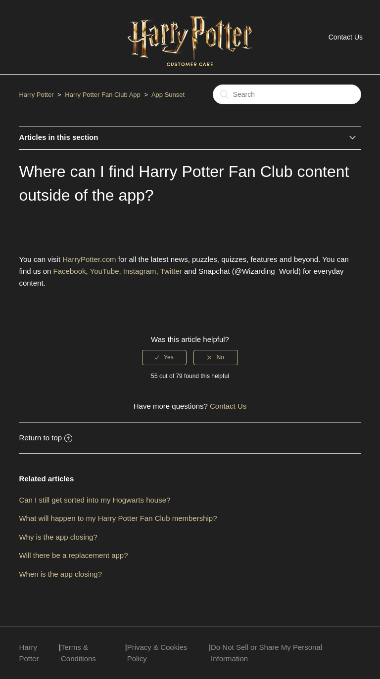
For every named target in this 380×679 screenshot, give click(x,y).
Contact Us (346, 37)
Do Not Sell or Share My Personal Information (266, 653)
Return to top (45, 437)
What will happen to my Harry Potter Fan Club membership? (118, 518)
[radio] (164, 357)
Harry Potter (36, 94)
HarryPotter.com (89, 259)
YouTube (104, 271)
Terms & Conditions (78, 653)
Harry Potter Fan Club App (102, 94)
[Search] (287, 94)
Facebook (69, 271)
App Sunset (168, 94)
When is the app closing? (60, 574)
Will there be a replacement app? (73, 555)
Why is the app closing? (58, 537)
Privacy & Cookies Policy (157, 653)
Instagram (139, 271)
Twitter (171, 271)
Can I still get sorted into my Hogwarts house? (94, 500)
